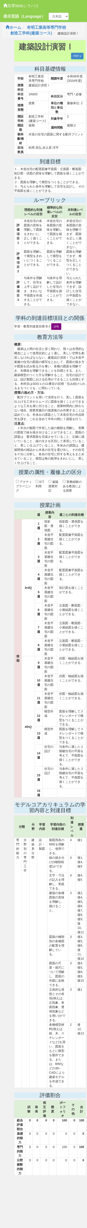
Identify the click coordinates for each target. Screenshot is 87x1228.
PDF (77, 56)
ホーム (13, 27)
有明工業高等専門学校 (46, 27)
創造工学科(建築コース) (31, 33)
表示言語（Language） (24, 16)
